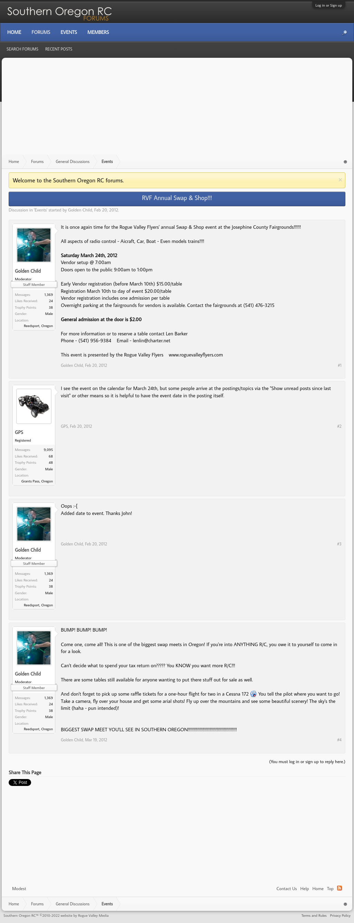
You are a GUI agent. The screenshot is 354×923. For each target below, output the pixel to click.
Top (330, 888)
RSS (339, 888)
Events (41, 209)
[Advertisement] (177, 109)
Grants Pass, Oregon (37, 481)
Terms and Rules (314, 915)
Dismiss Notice (340, 179)
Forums (40, 32)
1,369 (49, 294)
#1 (340, 365)
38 (51, 307)
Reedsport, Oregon (38, 325)
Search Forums (22, 49)
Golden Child (80, 209)
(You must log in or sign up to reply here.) (307, 761)
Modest (19, 888)
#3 (339, 543)
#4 (339, 739)
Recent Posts (58, 49)
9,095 (48, 449)
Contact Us (287, 888)
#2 (339, 426)
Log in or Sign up (329, 5)
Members (98, 32)
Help (304, 888)
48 (51, 462)
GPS (19, 432)
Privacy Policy (340, 915)
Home (318, 888)
